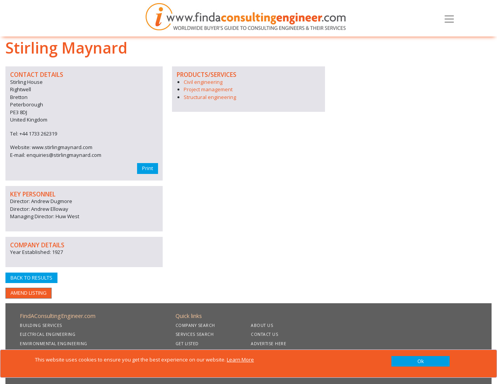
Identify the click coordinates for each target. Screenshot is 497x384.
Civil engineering (203, 81)
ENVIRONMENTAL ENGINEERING (53, 343)
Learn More (240, 359)
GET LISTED (187, 343)
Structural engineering (210, 97)
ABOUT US (262, 325)
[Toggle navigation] (449, 18)
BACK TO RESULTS (31, 277)
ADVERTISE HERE (268, 343)
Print (147, 168)
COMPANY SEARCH (195, 325)
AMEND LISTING (28, 292)
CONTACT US (264, 334)
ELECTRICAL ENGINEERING (47, 334)
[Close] (420, 361)
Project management (208, 89)
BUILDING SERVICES (41, 325)
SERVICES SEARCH (195, 334)
